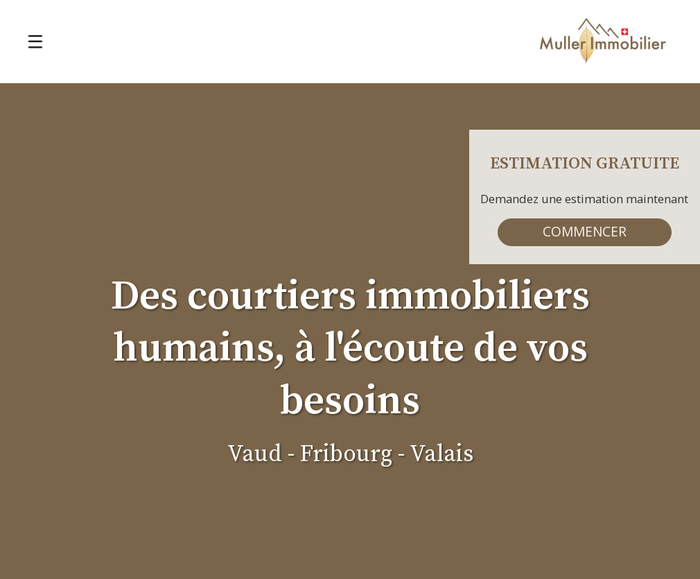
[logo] (603, 42)
